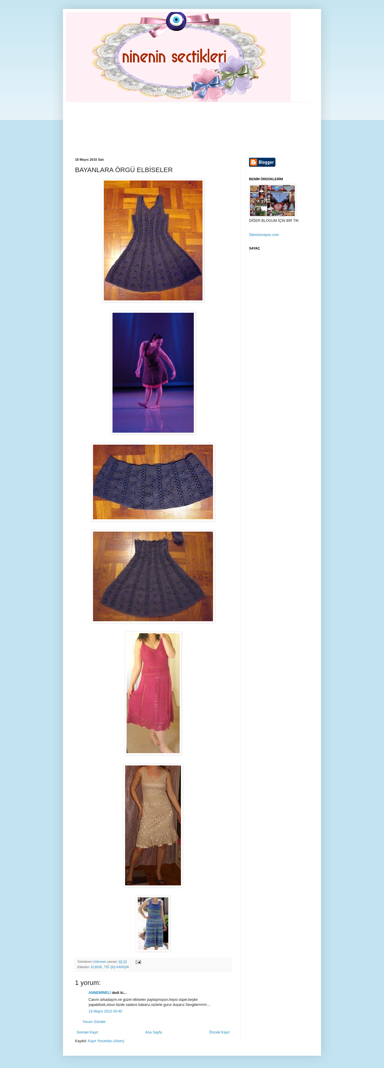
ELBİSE (96, 967)
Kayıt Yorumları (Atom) (106, 1041)
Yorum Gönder (94, 1022)
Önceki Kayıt (219, 1032)
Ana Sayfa (153, 1032)
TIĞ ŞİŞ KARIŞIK (116, 967)
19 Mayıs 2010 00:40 (105, 1011)
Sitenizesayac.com (264, 235)
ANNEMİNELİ (99, 993)
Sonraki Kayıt (87, 1032)
